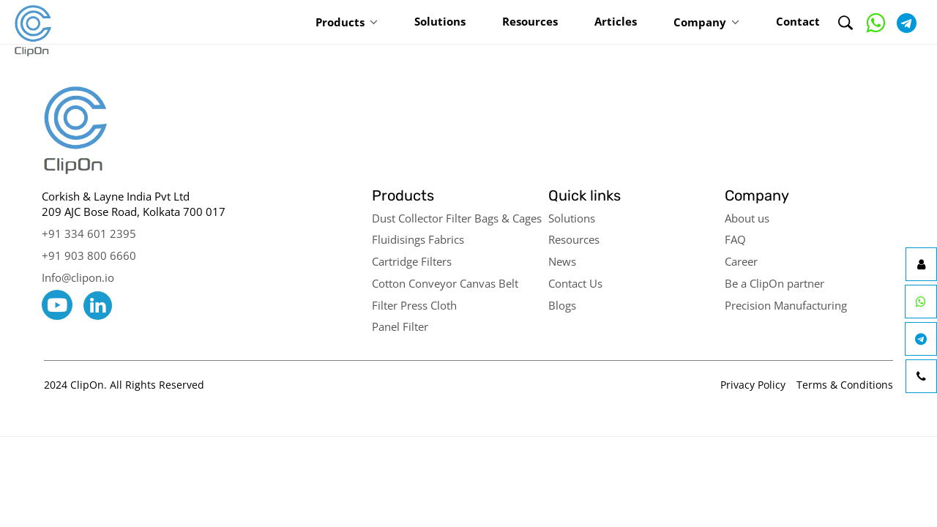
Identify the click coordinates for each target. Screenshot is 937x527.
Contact (798, 21)
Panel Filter (400, 326)
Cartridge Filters (412, 261)
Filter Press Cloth (414, 305)
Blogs (562, 305)
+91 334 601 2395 (89, 233)
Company (699, 22)
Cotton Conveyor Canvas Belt (445, 283)
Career (741, 261)
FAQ (735, 239)
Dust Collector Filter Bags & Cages (457, 218)
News (562, 261)
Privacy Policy (752, 385)
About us (747, 218)
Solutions (440, 21)
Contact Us (575, 283)
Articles (615, 21)
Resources (530, 21)
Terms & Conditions (844, 385)
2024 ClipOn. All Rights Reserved (124, 385)
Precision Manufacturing (786, 305)
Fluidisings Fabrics (418, 239)
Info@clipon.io (78, 277)
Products (340, 22)
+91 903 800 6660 (89, 255)
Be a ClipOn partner (774, 283)
